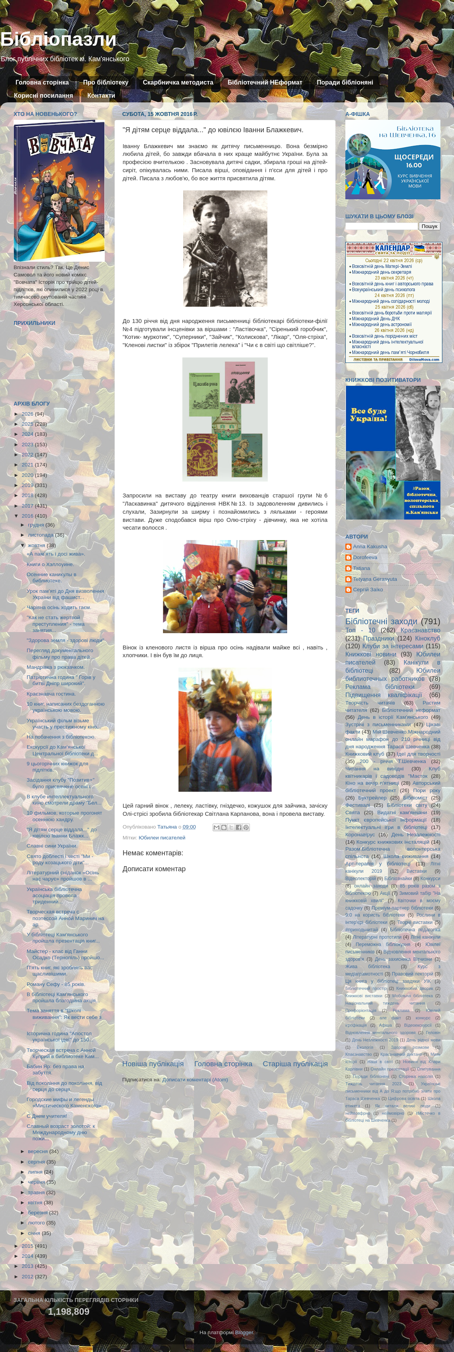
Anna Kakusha (370, 546)
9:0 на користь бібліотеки (375, 915)
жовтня (37, 545)
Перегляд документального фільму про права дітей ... (61, 654)
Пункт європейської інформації (385, 820)
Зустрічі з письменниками (378, 724)
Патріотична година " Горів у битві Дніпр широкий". (61, 680)
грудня (36, 525)
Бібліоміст (415, 798)
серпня (37, 1162)
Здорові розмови (410, 1047)
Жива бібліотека (367, 966)
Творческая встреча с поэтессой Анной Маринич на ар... (65, 918)
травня (37, 1192)
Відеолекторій (360, 878)
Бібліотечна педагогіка (415, 929)
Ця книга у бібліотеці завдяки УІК (388, 981)
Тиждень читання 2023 (373, 1083)
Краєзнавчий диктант (401, 1054)
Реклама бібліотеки (379, 686)
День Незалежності (416, 834)
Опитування (428, 1069)
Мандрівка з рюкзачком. (56, 667)
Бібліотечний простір (365, 988)
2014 (28, 1256)
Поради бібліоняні (345, 82)
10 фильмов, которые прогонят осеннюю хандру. (64, 816)
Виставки (417, 871)
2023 (28, 444)
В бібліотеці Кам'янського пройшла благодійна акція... (63, 997)
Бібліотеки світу (407, 805)
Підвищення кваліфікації (383, 694)
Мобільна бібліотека (412, 995)
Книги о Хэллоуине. (50, 564)
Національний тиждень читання (385, 1003)
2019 (28, 485)
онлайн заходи (371, 886)
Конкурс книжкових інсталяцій (393, 842)
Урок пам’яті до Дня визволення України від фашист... (65, 594)
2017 (28, 506)
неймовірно (393, 1113)
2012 (28, 1276)
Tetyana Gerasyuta (375, 579)
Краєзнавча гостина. (51, 694)
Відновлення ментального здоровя (380, 1032)
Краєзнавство (420, 630)
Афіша (385, 1025)
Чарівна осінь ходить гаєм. (59, 607)
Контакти (101, 95)
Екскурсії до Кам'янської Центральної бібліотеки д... (62, 750)
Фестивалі (357, 805)
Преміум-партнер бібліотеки (402, 908)
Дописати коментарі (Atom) (195, 1080)
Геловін (433, 1032)
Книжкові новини (371, 654)
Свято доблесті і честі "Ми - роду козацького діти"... (60, 859)
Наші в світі (380, 1061)
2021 (28, 465)
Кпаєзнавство (358, 1054)
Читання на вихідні (374, 769)
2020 (28, 475)
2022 (28, 455)
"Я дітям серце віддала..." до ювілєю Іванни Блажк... (62, 833)
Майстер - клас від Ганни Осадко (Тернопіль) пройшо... (65, 954)
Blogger (244, 1332)
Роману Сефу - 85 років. (56, 984)
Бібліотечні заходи (381, 621)
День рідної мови (423, 1040)
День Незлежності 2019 (375, 1040)
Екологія (365, 1047)
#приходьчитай (361, 929)
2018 (28, 495)
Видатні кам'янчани (402, 812)
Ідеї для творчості (418, 754)
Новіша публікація (153, 1064)
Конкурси (431, 878)
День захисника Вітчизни (403, 959)
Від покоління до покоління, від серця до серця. (64, 1086)
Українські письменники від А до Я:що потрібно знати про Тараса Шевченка (392, 1091)
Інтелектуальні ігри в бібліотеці (386, 827)
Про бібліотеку (105, 82)
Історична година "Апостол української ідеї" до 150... (60, 1037)
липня (36, 1172)
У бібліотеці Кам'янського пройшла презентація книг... (63, 938)
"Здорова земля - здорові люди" (65, 640)
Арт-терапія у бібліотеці (378, 864)
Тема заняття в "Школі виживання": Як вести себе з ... (64, 1017)
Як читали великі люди (403, 1105)
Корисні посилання (43, 95)
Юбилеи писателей (162, 838)
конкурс (423, 1017)
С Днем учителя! (47, 1116)
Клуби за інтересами (393, 645)
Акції (385, 893)
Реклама (401, 1010)
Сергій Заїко (368, 589)
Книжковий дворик (414, 988)
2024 (28, 434)
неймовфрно (357, 1113)
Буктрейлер (372, 798)
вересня (38, 1151)
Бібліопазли (58, 39)
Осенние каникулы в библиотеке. (51, 578)
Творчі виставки (415, 922)
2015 (28, 1246)
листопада (41, 535)
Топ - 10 (360, 630)
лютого (37, 1223)
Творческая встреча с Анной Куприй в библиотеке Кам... (63, 1053)
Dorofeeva (365, 557)
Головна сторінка (42, 82)
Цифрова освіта (403, 1098)
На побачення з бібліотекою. (61, 737)
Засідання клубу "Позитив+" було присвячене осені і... (61, 783)
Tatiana (361, 568)
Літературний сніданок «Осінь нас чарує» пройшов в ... (63, 876)
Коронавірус (360, 834)
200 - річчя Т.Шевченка (393, 761)
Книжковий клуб (364, 754)
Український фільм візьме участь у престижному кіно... (64, 724)
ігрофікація (356, 1025)
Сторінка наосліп (416, 1076)
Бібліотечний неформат (411, 710)
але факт (390, 1017)
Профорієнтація (360, 1010)
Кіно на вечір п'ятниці (372, 783)
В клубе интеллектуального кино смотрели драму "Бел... (64, 800)
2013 (28, 1266)
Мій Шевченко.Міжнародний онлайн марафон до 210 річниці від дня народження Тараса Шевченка (392, 739)
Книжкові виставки (363, 995)
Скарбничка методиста (178, 82)
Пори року (426, 790)
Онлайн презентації (390, 1069)
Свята (352, 812)
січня (35, 1233)
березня (38, 1213)
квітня (36, 1202)
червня (37, 1182)
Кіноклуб (427, 638)
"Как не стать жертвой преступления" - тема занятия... (56, 624)
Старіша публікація (295, 1064)
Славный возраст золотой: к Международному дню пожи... (61, 1132)
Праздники (378, 638)
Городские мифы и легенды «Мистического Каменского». (65, 1102)
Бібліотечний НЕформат (265, 82)
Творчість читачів (370, 703)
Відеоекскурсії (418, 1025)
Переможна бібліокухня (383, 944)
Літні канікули (425, 937)
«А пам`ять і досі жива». (56, 554)
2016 (28, 516)
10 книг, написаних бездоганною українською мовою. (66, 707)
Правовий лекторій (412, 974)
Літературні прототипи (377, 937)
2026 (28, 414)
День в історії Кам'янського (393, 717)
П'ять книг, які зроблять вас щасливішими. (60, 971)
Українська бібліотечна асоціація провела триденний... (54, 895)
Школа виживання (405, 856)
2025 (28, 424)
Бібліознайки (398, 878)
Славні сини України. (52, 846)
